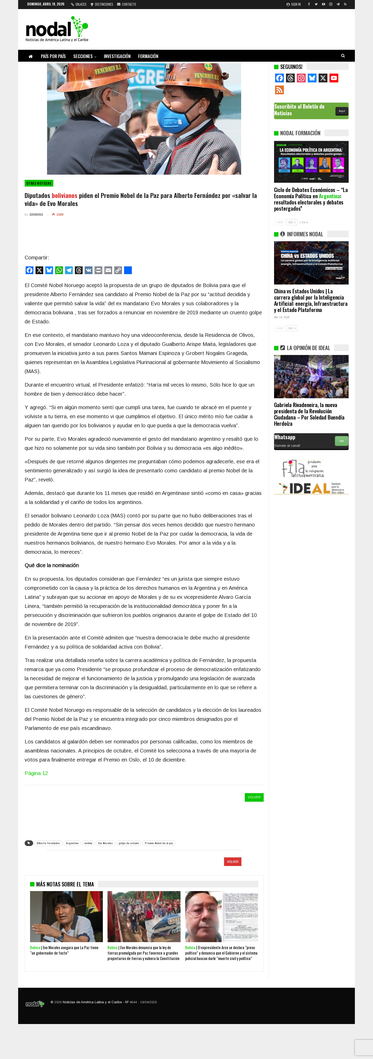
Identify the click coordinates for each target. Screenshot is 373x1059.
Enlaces (79, 4)
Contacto (126, 4)
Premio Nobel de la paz (159, 843)
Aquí (342, 110)
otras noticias (39, 183)
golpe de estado (129, 843)
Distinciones (101, 4)
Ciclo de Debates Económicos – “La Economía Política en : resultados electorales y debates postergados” (311, 199)
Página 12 (36, 773)
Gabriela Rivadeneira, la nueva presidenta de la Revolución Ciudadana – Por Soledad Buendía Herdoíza (309, 414)
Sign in (293, 4)
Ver (341, 441)
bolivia (88, 843)
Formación (148, 56)
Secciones (83, 56)
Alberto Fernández (48, 843)
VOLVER (254, 797)
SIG (292, 222)
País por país (53, 56)
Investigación (117, 56)
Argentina (72, 843)
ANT (280, 222)
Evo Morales (105, 843)
